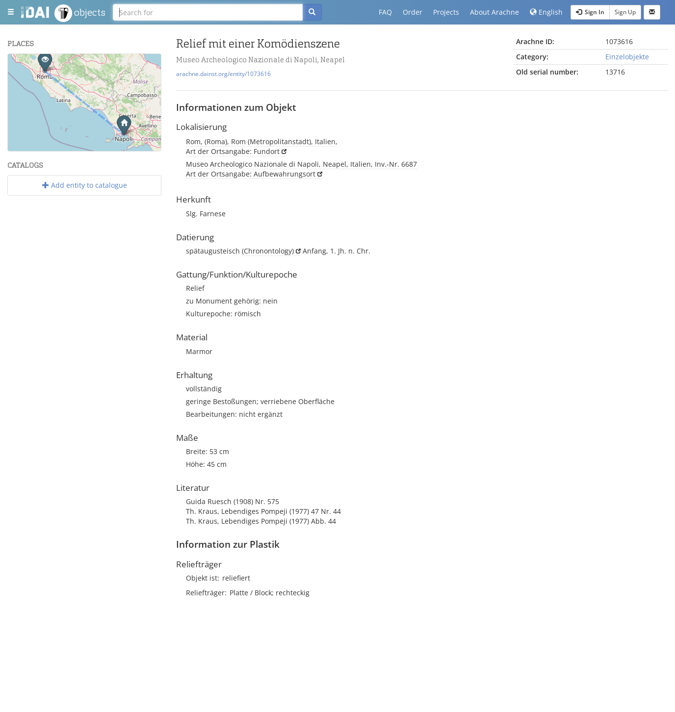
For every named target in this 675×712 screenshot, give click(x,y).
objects (79, 13)
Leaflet (62, 147)
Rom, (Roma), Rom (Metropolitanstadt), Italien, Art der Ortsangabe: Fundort (262, 146)
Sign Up (625, 12)
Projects (446, 12)
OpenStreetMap (138, 147)
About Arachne (494, 12)
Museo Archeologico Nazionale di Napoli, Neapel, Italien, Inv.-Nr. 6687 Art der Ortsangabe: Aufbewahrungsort (301, 168)
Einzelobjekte (627, 56)
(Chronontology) (268, 250)
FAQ (385, 12)
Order (412, 12)
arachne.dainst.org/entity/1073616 (223, 73)
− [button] (21, 82)
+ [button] (21, 67)
